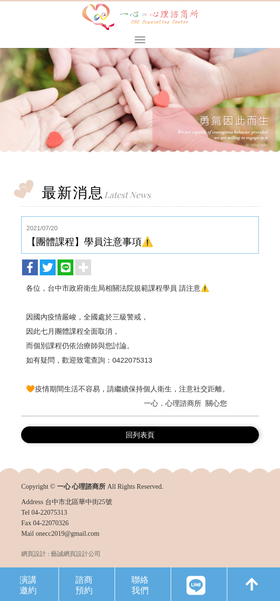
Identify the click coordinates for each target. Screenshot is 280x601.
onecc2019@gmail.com (67, 533)
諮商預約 (84, 584)
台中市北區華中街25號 (78, 502)
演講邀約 (27, 584)
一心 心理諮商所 (140, 17)
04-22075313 (49, 512)
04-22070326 (51, 523)
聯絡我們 (140, 584)
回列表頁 (140, 435)
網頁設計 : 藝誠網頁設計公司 (61, 553)
